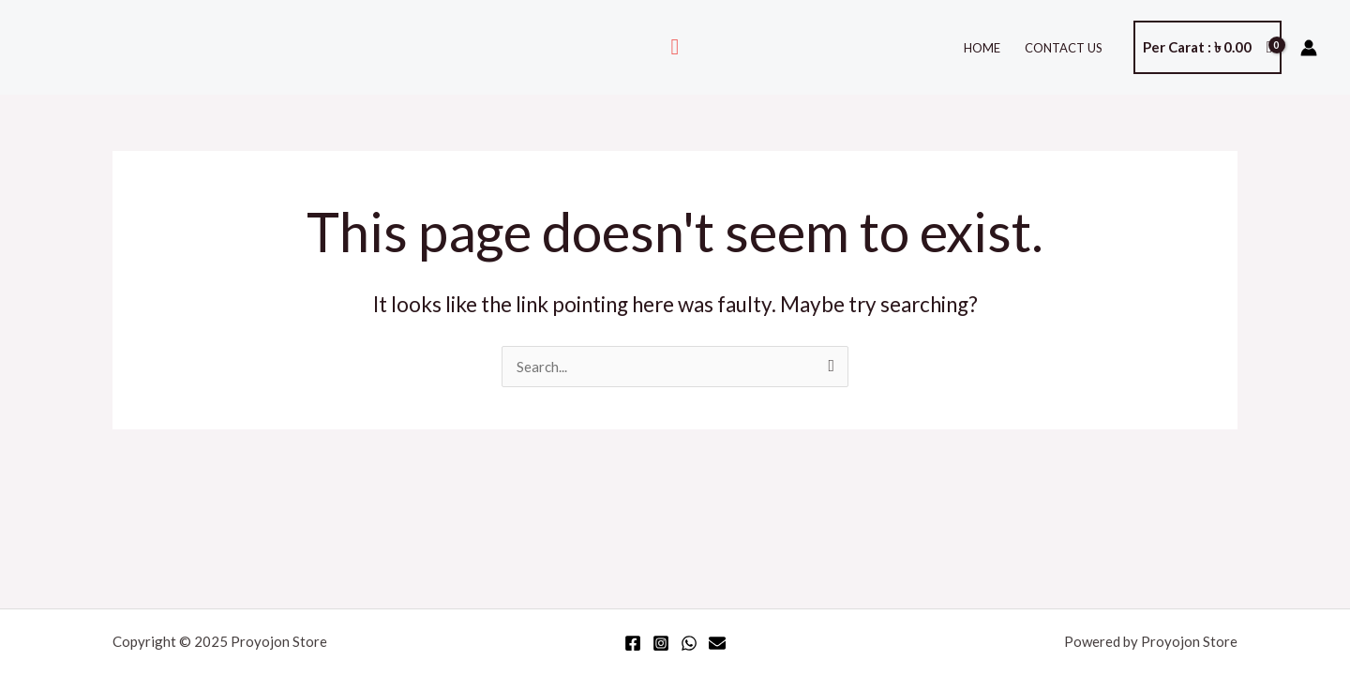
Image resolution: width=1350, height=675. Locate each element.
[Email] (717, 643)
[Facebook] (632, 643)
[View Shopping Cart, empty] (1207, 47)
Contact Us (1063, 47)
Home (982, 47)
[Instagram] (660, 643)
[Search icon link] (675, 47)
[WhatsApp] (689, 643)
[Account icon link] (1308, 47)
